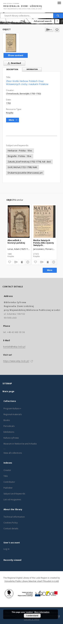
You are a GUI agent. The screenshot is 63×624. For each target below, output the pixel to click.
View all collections (13, 452)
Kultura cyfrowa (11, 437)
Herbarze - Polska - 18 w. (20, 150)
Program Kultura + (12, 408)
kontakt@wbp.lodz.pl (14, 346)
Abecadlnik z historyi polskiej (16, 241)
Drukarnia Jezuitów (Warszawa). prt (25, 172)
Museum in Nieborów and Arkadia (20, 443)
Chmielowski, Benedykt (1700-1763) (23, 93)
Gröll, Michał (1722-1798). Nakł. (22, 167)
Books (7, 420)
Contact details (11, 528)
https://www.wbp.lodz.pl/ (16, 361)
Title (6, 476)
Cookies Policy (11, 522)
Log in (6, 549)
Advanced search (43, 21)
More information (41, 612)
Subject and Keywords (14, 493)
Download (13, 63)
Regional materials (13, 414)
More (49, 270)
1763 (8, 103)
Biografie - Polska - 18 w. (20, 156)
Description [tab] (12, 69)
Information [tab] (32, 69)
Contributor (9, 481)
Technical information (14, 516)
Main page (8, 391)
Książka (9, 112)
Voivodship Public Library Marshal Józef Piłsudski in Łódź (31, 581)
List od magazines (12, 499)
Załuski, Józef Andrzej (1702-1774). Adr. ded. (29, 161)
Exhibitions (9, 432)
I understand (32, 615)
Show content (15, 55)
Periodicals (9, 426)
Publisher (8, 487)
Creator (7, 470)
